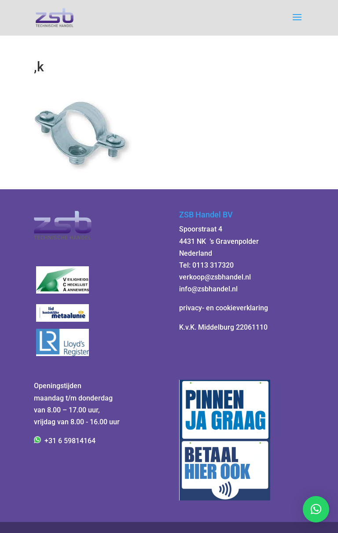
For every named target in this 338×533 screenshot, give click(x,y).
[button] (316, 509)
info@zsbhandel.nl (208, 289)
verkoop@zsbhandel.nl (215, 277)
